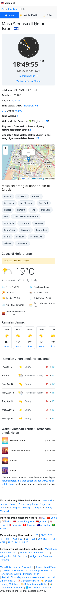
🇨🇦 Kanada (29, 525)
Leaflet (25, 179)
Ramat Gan (41, 230)
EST (21, 538)
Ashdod (7, 196)
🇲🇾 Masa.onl (8, 3)
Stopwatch (27, 567)
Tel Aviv (7, 243)
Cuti (3, 9)
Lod (6, 216)
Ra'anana (25, 230)
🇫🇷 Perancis (14, 525)
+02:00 (18, 110)
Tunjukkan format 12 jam (28, 81)
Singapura (45, 504)
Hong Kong (32, 504)
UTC (4, 110)
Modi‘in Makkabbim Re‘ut (26, 216)
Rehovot (20, 236)
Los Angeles (14, 507)
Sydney (48, 507)
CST (15, 538)
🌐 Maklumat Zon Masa (38, 587)
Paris (21, 504)
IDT (46, 121)
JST (53, 538)
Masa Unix (5, 567)
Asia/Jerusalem (31, 105)
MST (8, 538)
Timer (39, 567)
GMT (43, 535)
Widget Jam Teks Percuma (13, 556)
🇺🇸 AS (42, 517)
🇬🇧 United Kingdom (23, 521)
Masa (9, 15)
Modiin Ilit (9, 223)
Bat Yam (36, 196)
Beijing (38, 507)
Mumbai (4, 511)
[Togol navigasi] (54, 3)
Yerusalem (22, 243)
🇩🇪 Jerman (41, 521)
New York (47, 500)
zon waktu (26, 535)
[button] (28, 159)
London (4, 504)
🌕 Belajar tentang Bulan (34, 584)
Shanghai (28, 507)
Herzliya (21, 209)
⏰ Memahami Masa (28, 580)
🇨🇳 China (52, 517)
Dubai (3, 507)
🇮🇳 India (6, 521)
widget (14, 549)
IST (42, 61)
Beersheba (9, 203)
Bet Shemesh (26, 203)
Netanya (39, 223)
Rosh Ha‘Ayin (36, 236)
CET (50, 535)
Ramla (7, 236)
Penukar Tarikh (31, 573)
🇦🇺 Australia (43, 525)
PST (2, 538)
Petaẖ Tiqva (9, 230)
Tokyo (13, 504)
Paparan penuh (28, 75)
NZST (25, 542)
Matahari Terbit (28, 15)
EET (28, 538)
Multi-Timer (50, 567)
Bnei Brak (43, 203)
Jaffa (33, 209)
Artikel (5, 577)
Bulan (47, 15)
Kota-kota (12, 9)
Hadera (7, 209)
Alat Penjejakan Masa (40, 570)
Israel (17, 100)
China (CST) (44, 538)
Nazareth (24, 223)
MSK (17, 542)
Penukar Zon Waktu (10, 573)
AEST (2, 542)
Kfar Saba (46, 209)
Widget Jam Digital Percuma (34, 552)
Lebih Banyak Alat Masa (15, 570)
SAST (10, 542)
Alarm (17, 567)
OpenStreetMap (38, 179)
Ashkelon (21, 196)
